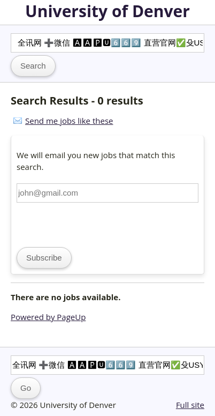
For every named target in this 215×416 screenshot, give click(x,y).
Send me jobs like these (69, 120)
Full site (190, 404)
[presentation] (98, 223)
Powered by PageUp (48, 316)
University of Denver (107, 11)
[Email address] (107, 193)
